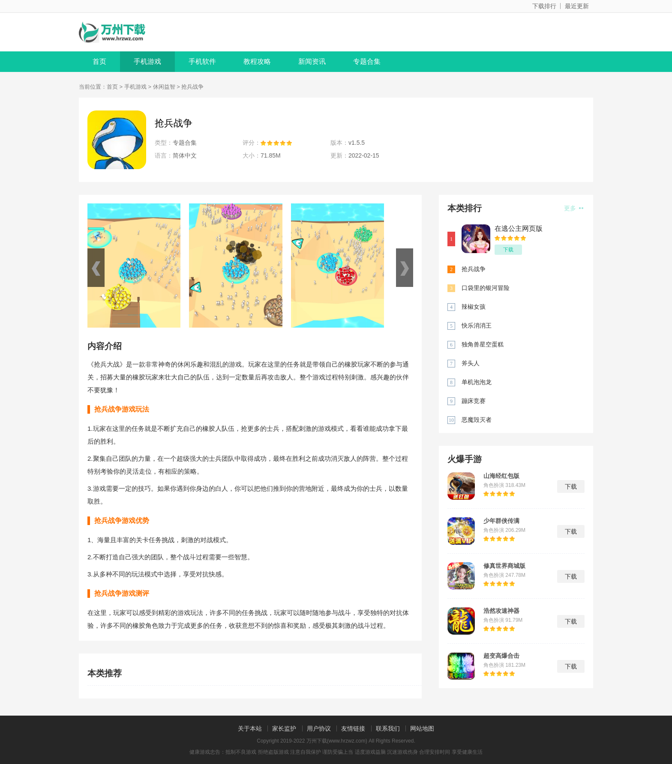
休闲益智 (164, 87)
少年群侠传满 (501, 520)
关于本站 (250, 728)
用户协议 (319, 728)
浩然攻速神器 (501, 610)
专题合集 (367, 61)
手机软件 (202, 61)
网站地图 (422, 728)
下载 (508, 250)
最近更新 (577, 6)
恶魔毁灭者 (477, 419)
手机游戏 (147, 61)
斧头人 (471, 363)
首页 (99, 61)
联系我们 (388, 728)
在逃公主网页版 (519, 228)
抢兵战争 (474, 269)
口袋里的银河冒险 (486, 287)
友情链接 (353, 728)
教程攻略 (257, 61)
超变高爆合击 (501, 655)
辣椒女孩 (474, 306)
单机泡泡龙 (477, 382)
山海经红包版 (501, 475)
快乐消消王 (477, 325)
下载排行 (544, 6)
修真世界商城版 (504, 565)
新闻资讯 (312, 61)
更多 (573, 208)
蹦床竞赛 (474, 400)
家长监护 (284, 728)
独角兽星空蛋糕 (483, 344)
